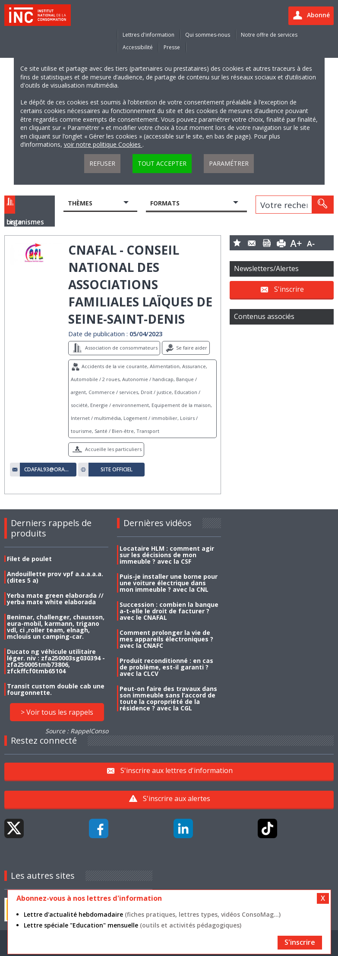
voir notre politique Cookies (103, 144)
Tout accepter (162, 163)
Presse (172, 47)
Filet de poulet (29, 559)
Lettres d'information (148, 34)
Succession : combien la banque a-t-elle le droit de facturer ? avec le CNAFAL (169, 611)
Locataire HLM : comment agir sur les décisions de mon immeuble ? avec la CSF (167, 554)
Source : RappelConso (76, 731)
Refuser (102, 163)
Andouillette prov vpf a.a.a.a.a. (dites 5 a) (55, 577)
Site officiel (117, 469)
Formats (165, 203)
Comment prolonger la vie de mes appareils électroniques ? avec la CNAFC (166, 639)
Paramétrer (229, 163)
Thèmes (80, 203)
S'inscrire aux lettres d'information (176, 770)
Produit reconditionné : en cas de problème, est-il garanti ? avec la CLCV (166, 667)
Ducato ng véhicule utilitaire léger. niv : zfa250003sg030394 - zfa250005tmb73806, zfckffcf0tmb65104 (56, 661)
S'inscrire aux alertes (176, 798)
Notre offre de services (269, 34)
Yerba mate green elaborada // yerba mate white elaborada (55, 598)
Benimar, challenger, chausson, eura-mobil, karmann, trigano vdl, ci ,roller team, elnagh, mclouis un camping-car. (55, 626)
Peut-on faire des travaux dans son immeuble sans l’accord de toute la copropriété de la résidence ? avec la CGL (168, 698)
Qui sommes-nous (207, 34)
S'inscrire (289, 288)
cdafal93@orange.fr (48, 469)
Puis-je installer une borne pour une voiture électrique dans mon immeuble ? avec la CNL (169, 582)
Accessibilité (138, 47)
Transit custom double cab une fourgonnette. (55, 689)
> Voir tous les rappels (57, 712)
